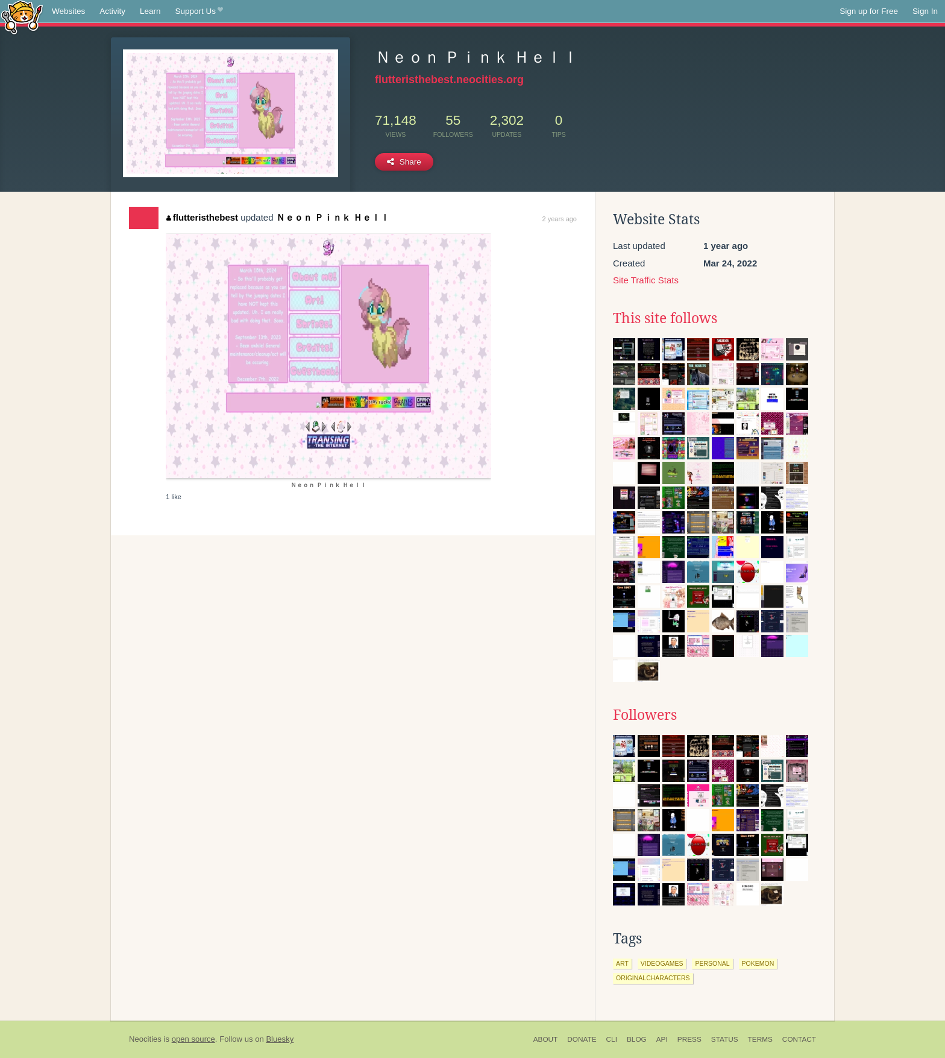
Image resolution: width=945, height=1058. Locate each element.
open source (193, 1039)
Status (724, 1039)
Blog (637, 1039)
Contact (799, 1039)
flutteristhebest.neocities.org (449, 80)
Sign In (925, 11)
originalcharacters (653, 977)
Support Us (199, 11)
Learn (150, 11)
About (545, 1039)
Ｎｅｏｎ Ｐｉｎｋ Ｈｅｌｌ (332, 217)
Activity (112, 11)
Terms (760, 1039)
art (622, 963)
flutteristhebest (202, 217)
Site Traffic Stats (646, 280)
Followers (645, 715)
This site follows (665, 318)
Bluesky (280, 1039)
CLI (611, 1039)
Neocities (145, 1039)
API (662, 1039)
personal (712, 963)
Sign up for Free (869, 11)
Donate (581, 1039)
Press (689, 1039)
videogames (662, 963)
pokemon (758, 963)
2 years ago (559, 218)
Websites (68, 11)
